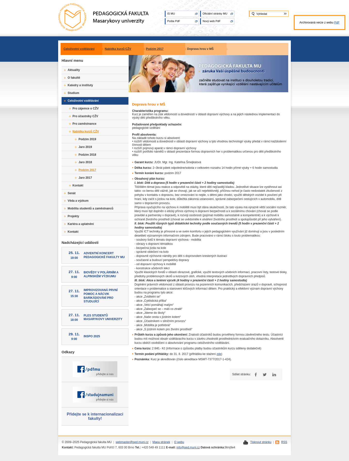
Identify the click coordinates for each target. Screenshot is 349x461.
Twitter (264, 374)
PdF (337, 22)
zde (219, 354)
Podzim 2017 (155, 49)
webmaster (123, 442)
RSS (284, 442)
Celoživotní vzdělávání (79, 49)
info (178, 447)
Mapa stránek (161, 442)
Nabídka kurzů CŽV (118, 49)
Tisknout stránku (260, 442)
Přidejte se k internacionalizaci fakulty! (95, 416)
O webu (179, 442)
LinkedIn (274, 374)
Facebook (255, 374)
